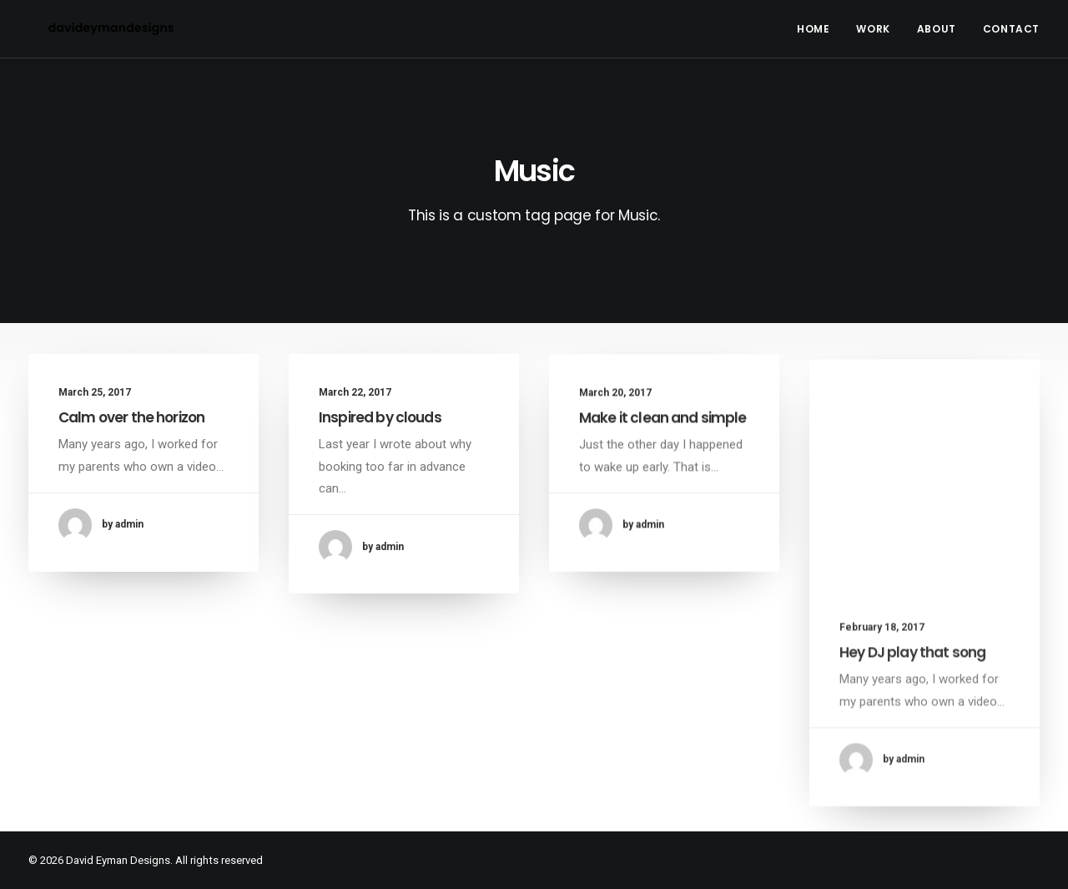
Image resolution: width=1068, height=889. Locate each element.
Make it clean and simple (663, 428)
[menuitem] (819, 29)
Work (872, 29)
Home (813, 29)
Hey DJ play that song (912, 687)
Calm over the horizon (131, 417)
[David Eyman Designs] (91, 29)
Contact (1011, 29)
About (936, 29)
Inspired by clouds (380, 417)
